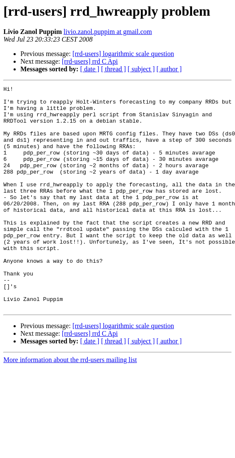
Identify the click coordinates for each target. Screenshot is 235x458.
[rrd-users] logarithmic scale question (123, 53)
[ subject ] (141, 69)
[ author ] (169, 69)
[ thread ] (113, 69)
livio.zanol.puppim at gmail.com (108, 31)
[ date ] (89, 69)
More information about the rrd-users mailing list (70, 404)
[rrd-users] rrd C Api (90, 61)
